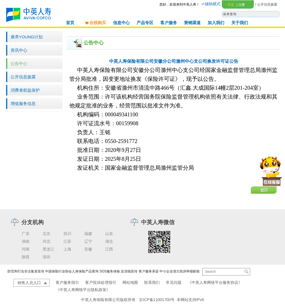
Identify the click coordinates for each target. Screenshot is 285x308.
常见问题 (173, 282)
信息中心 (121, 22)
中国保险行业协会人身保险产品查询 (72, 271)
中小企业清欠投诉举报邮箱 (179, 271)
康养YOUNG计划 (27, 36)
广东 (26, 233)
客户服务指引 (67, 282)
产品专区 (145, 22)
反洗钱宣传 (129, 271)
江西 (109, 249)
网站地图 (130, 282)
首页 (70, 22)
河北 (46, 241)
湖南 (26, 241)
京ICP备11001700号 (157, 299)
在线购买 (95, 22)
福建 (88, 233)
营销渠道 (192, 22)
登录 (230, 5)
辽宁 (88, 241)
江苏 (67, 241)
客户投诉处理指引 (100, 282)
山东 (109, 233)
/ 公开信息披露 (266, 4)
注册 (240, 5)
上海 (67, 249)
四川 (67, 233)
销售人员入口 (29, 283)
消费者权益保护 (25, 90)
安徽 (88, 249)
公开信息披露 (23, 76)
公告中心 (19, 63)
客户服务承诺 (149, 271)
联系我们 (152, 282)
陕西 (26, 257)
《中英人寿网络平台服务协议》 (215, 282)
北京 (46, 233)
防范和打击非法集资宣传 (26, 271)
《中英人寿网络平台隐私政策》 (83, 289)
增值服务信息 (23, 103)
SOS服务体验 (110, 271)
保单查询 (229, 14)
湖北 (109, 241)
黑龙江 (48, 249)
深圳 (46, 257)
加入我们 (216, 22)
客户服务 (168, 22)
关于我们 (239, 22)
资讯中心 (19, 50)
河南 (26, 249)
